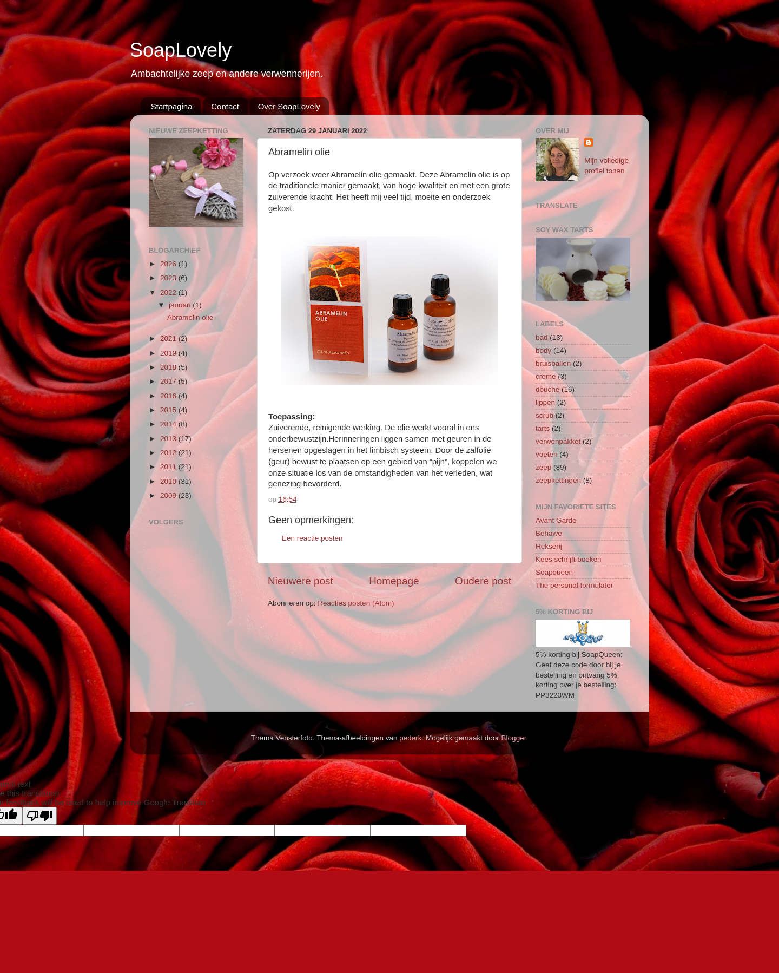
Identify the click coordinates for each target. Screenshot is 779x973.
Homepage (394, 581)
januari (181, 305)
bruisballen (553, 363)
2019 (169, 353)
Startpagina (172, 106)
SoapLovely (181, 50)
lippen (545, 402)
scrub (544, 415)
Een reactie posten (312, 538)
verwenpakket (558, 441)
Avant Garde (556, 520)
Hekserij (549, 546)
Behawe (549, 533)
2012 (169, 453)
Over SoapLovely (289, 106)
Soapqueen (554, 572)
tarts (543, 428)
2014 (169, 424)
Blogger (513, 738)
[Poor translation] (39, 816)
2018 (169, 367)
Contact (225, 106)
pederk (410, 738)
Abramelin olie (190, 317)
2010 (169, 481)
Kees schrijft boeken (569, 559)
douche (547, 389)
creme (546, 376)
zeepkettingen (558, 480)
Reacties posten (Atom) (356, 603)
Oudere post (483, 581)
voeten (547, 454)
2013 (169, 439)
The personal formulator (574, 585)
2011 (169, 467)
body (543, 350)
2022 (169, 292)
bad (542, 337)
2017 (169, 381)
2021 (169, 338)
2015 (169, 410)
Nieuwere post (300, 581)
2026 (169, 264)
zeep (543, 467)
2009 (169, 495)
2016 (169, 396)
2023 (169, 278)
